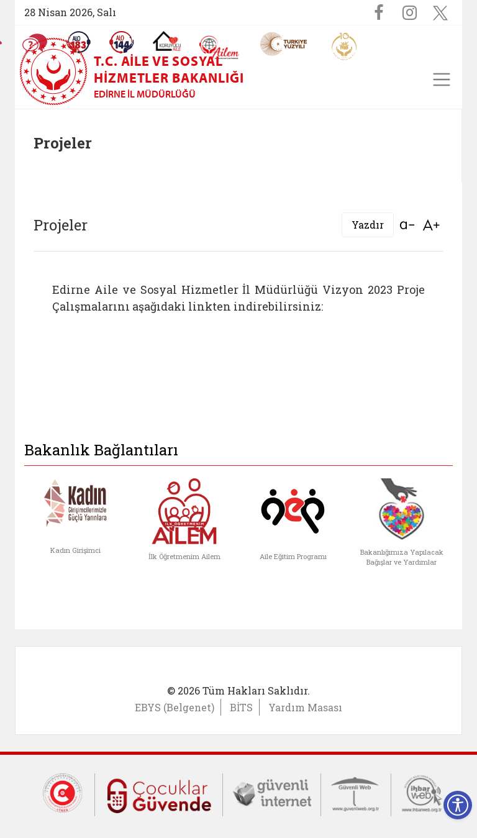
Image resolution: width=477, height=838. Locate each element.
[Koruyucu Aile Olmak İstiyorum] (167, 41)
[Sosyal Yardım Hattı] (121, 42)
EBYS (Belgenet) (174, 707)
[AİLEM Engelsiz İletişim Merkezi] (219, 47)
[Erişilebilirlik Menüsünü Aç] (457, 805)
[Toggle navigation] (441, 79)
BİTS (241, 707)
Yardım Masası (305, 707)
